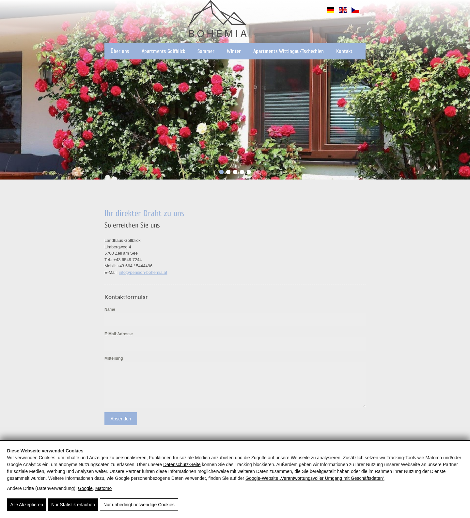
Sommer (205, 51)
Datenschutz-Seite (181, 464)
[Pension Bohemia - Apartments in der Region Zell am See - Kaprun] (217, 19)
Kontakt (344, 51)
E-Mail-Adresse (118, 334)
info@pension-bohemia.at (143, 272)
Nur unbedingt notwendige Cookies (139, 504)
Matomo (103, 488)
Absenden (120, 418)
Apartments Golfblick (163, 51)
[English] (343, 13)
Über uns (120, 51)
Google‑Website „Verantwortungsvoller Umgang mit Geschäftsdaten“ (314, 478)
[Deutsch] (330, 13)
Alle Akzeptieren (26, 504)
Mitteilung (113, 358)
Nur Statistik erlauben (73, 504)
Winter (234, 51)
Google (85, 488)
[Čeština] (355, 13)
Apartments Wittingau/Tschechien (288, 51)
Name (109, 309)
